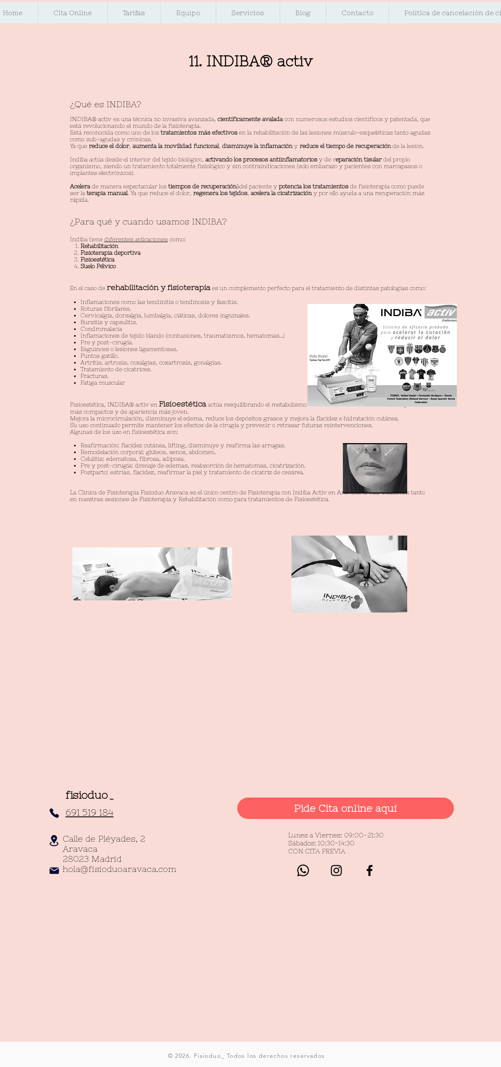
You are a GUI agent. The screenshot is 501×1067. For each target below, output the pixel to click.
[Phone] (54, 813)
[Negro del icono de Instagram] (336, 870)
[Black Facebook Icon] (369, 870)
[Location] (54, 840)
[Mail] (54, 870)
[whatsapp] (303, 870)
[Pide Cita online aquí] (345, 808)
